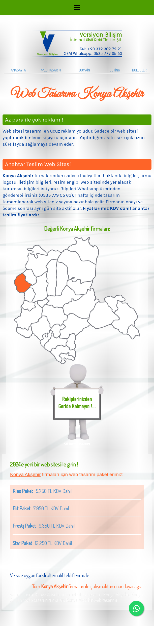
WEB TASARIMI (51, 70)
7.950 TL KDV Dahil (41, 508)
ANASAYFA (18, 70)
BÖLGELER (139, 70)
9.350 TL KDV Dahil (44, 525)
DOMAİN (84, 70)
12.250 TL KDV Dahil (42, 543)
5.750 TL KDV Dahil (42, 491)
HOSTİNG (113, 70)
